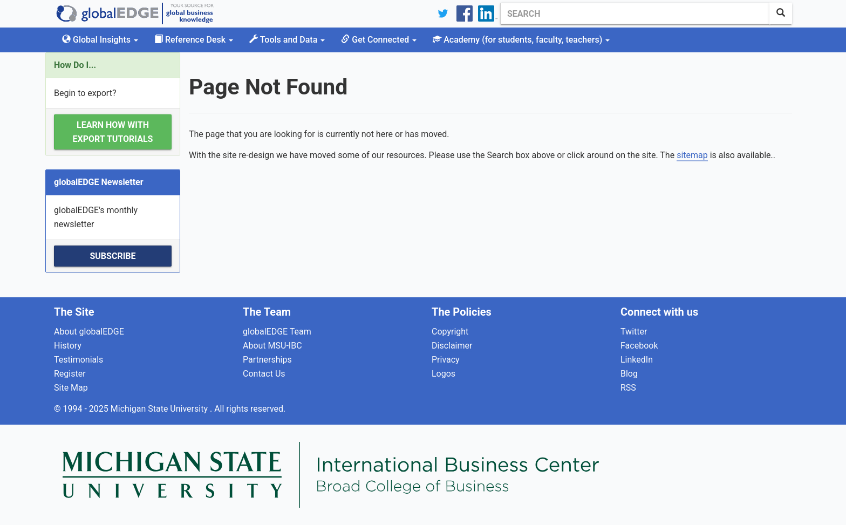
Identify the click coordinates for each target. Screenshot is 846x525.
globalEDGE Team (277, 331)
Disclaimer (452, 345)
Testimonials (78, 359)
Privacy (446, 359)
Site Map (71, 388)
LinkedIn (636, 359)
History (67, 345)
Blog (629, 374)
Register (70, 374)
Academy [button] (521, 40)
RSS (628, 388)
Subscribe (112, 256)
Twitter (633, 331)
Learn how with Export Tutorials (113, 132)
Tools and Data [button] (287, 40)
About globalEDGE (89, 331)
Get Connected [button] (379, 40)
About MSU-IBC (272, 345)
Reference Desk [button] (193, 40)
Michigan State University (160, 409)
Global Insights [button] (100, 40)
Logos (443, 374)
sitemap (692, 155)
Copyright (450, 331)
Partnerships (267, 359)
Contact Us (264, 374)
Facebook (639, 345)
